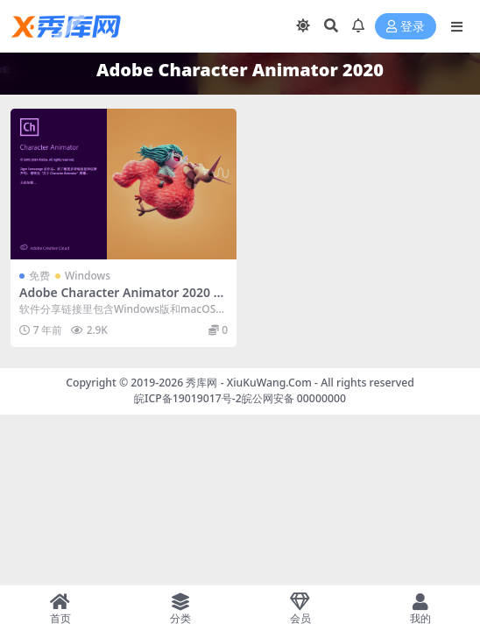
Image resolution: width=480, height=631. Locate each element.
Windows (87, 275)
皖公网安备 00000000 (294, 398)
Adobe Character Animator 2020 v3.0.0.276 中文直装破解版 (119, 300)
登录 (405, 26)
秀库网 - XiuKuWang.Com (250, 382)
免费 (39, 275)
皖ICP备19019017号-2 (188, 398)
